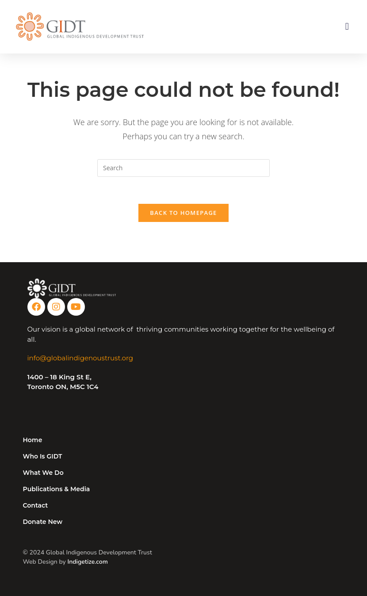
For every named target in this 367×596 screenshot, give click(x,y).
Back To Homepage (183, 213)
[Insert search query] (183, 168)
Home (32, 440)
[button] (347, 26)
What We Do (43, 473)
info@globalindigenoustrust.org (80, 358)
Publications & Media (56, 489)
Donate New (43, 522)
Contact (35, 505)
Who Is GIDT (42, 456)
